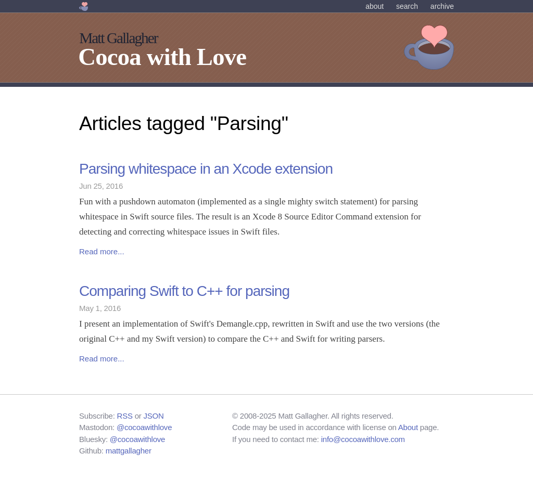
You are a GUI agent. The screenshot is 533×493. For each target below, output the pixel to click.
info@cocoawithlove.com (363, 439)
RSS (125, 415)
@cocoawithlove (144, 427)
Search (407, 6)
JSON (154, 415)
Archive (442, 6)
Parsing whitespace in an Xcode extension (206, 169)
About (374, 6)
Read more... (101, 251)
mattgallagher (128, 450)
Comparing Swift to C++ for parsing (184, 291)
